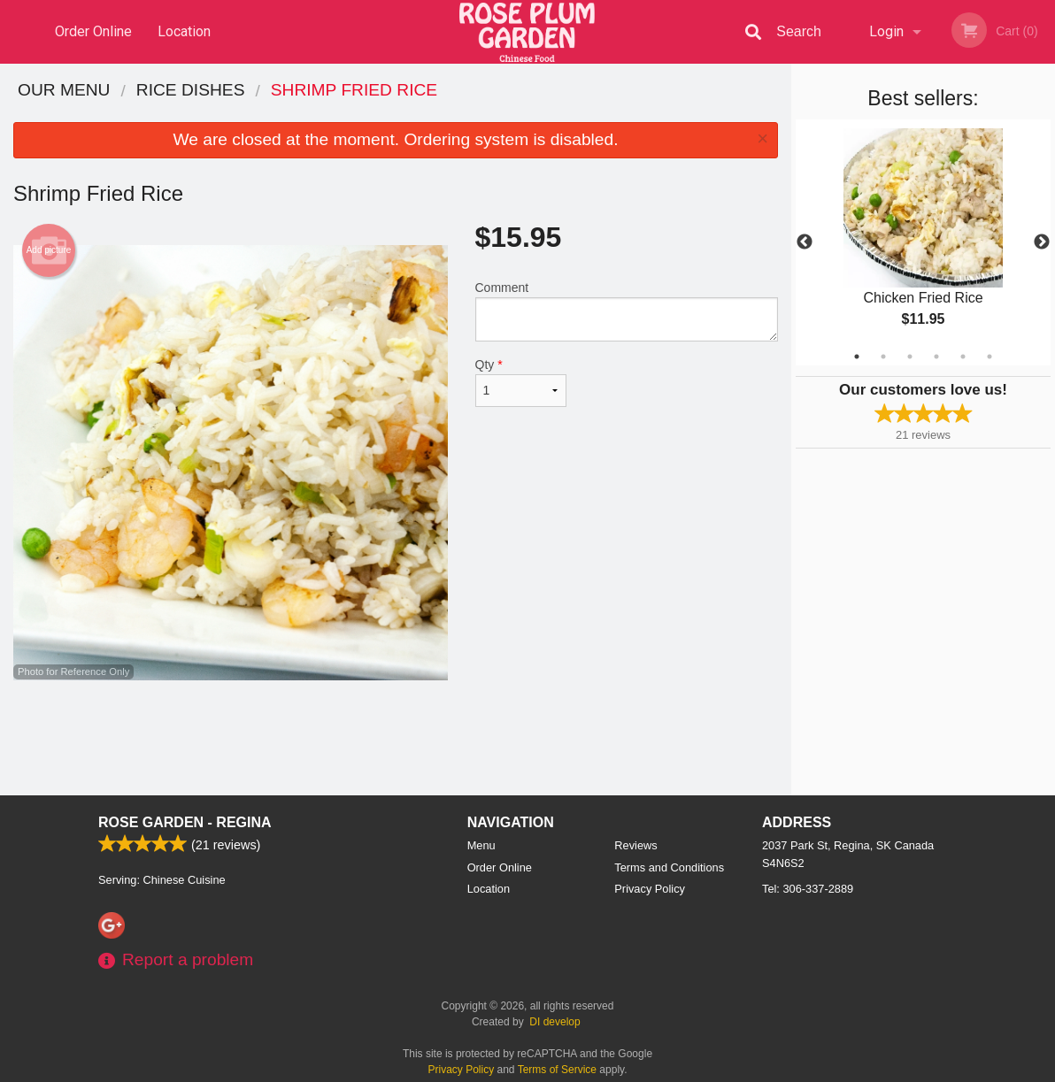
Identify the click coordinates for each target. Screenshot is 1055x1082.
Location (184, 31)
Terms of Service (557, 1069)
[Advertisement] (395, 738)
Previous (804, 242)
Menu (481, 845)
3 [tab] (910, 356)
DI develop (554, 1022)
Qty (520, 382)
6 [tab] (989, 356)
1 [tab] (857, 356)
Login (886, 31)
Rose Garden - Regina (185, 822)
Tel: (807, 888)
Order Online (93, 31)
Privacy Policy (649, 888)
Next (1042, 242)
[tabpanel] (923, 242)
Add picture (49, 250)
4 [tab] (936, 356)
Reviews (635, 845)
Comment (627, 310)
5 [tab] (963, 356)
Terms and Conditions (669, 867)
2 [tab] (883, 356)
